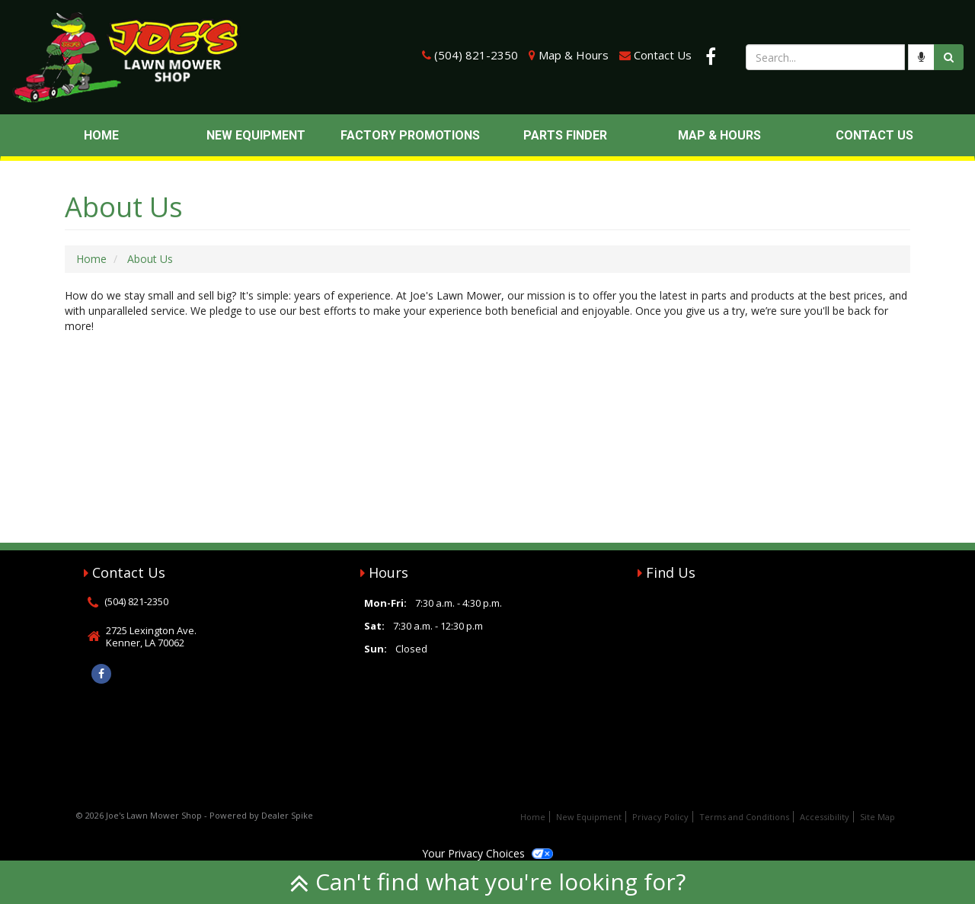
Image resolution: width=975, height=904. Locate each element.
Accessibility (824, 816)
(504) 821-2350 (476, 55)
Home (101, 135)
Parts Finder (565, 135)
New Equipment (255, 135)
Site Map (877, 816)
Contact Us (663, 55)
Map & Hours (574, 55)
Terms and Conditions (744, 816)
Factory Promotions (410, 135)
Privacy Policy (660, 816)
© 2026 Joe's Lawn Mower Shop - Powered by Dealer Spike (194, 815)
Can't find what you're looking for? (487, 881)
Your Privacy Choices (487, 853)
